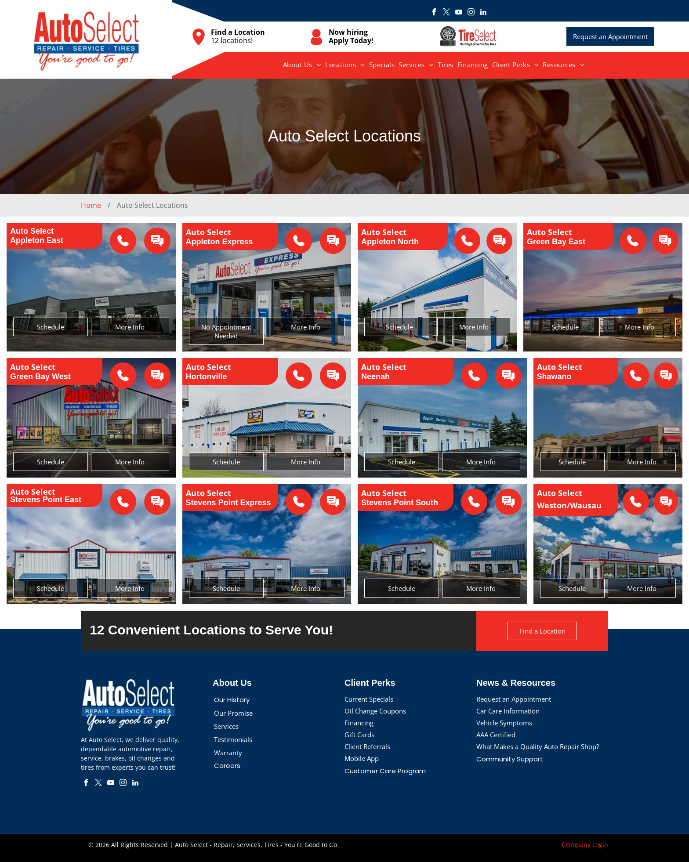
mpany (580, 844)
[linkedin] (483, 13)
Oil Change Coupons (375, 710)
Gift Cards (359, 734)
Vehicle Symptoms (504, 722)
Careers (227, 765)
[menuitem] (302, 64)
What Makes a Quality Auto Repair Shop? (537, 746)
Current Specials (368, 699)
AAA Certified (495, 734)
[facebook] (434, 13)
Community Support (509, 759)
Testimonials (233, 739)
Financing (359, 722)
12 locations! (232, 40)
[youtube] (458, 13)
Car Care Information (508, 710)
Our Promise (233, 713)
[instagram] (471, 13)
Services (226, 726)
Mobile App (361, 758)
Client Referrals (367, 746)
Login (600, 844)
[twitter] (446, 13)
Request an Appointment (513, 699)
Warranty (228, 752)
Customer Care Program (385, 770)
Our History (232, 699)
